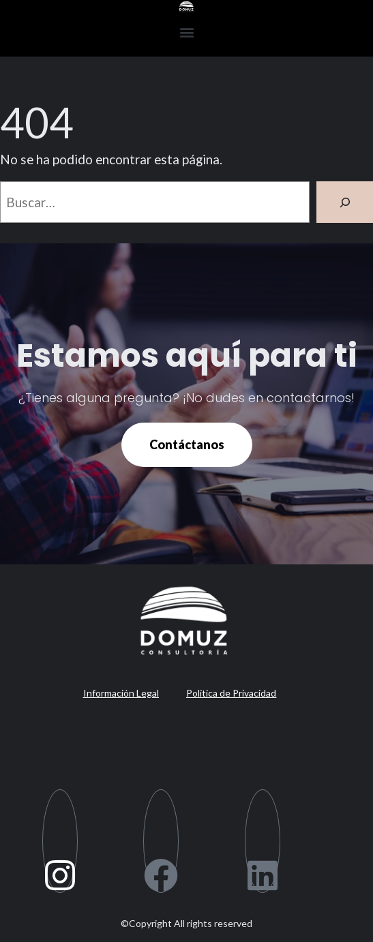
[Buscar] (344, 202)
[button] (186, 31)
